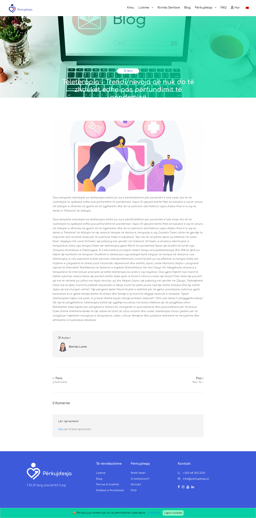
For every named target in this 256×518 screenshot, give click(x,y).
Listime (101, 473)
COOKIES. (154, 512)
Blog (99, 478)
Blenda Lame (78, 346)
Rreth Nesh (138, 473)
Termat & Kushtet (107, 484)
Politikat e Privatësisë (110, 490)
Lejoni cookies (173, 513)
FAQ (134, 490)
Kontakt (136, 484)
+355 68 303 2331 (194, 473)
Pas (199, 378)
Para (57, 378)
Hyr (60, 429)
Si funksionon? (140, 478)
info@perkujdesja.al (196, 478)
